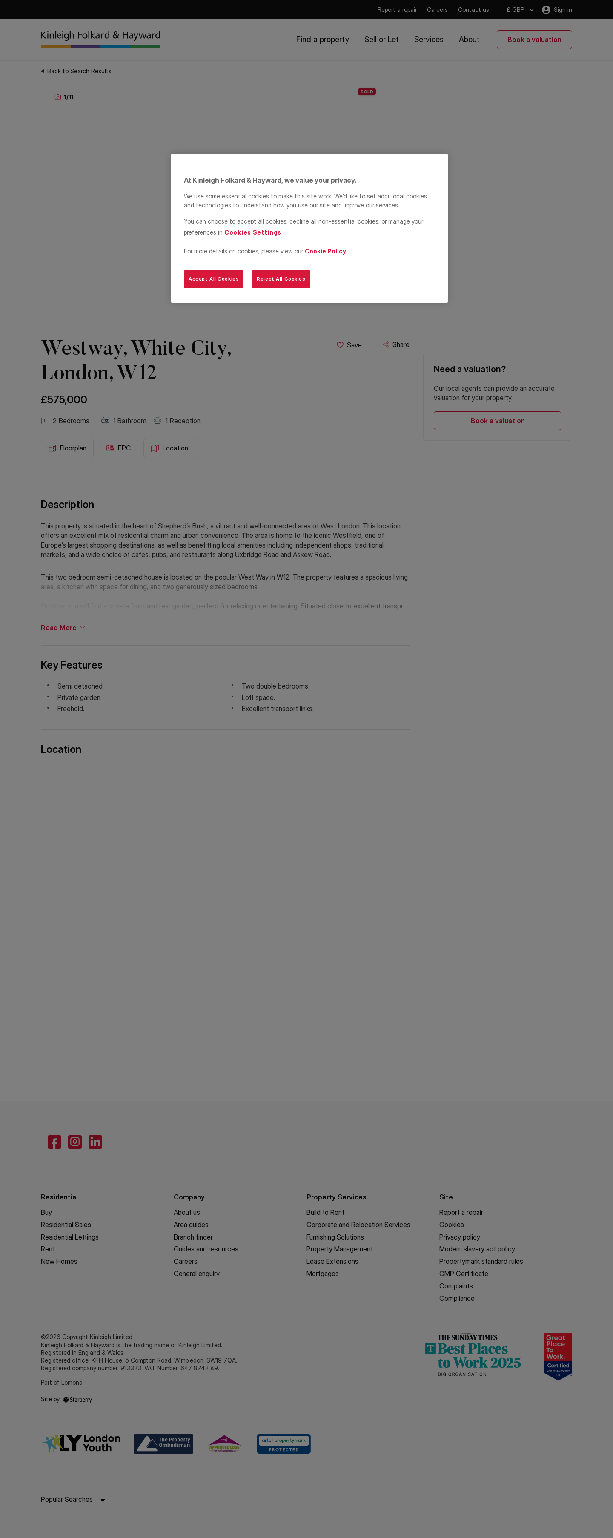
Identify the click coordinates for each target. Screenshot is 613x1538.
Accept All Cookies (214, 279)
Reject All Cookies (281, 279)
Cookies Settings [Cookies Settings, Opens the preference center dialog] (252, 232)
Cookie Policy (325, 251)
